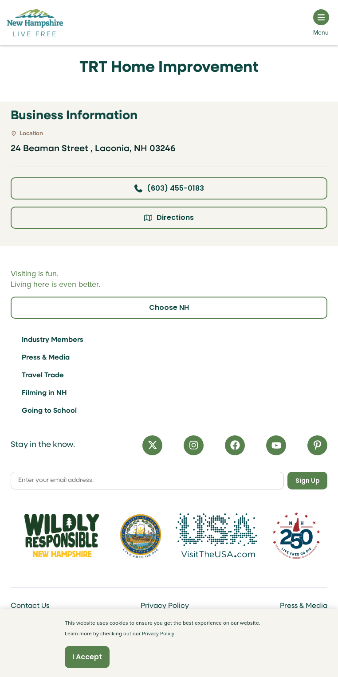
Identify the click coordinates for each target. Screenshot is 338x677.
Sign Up (307, 480)
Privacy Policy (165, 606)
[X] (152, 445)
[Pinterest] (317, 445)
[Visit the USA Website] (219, 535)
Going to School (49, 411)
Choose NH (169, 307)
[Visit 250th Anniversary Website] (296, 535)
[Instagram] (194, 445)
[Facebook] (235, 445)
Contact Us (30, 606)
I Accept (87, 657)
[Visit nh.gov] (140, 535)
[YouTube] (276, 445)
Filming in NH (44, 393)
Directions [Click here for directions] (169, 217)
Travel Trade (43, 375)
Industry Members (52, 340)
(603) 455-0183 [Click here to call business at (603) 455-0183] (169, 188)
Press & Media (46, 357)
